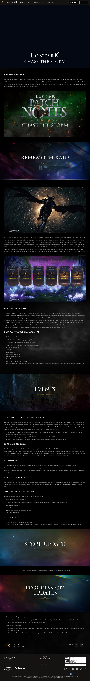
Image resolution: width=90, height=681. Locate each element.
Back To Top (45, 659)
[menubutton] (45, 664)
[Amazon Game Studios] (8, 669)
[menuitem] (23, 2)
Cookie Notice (37, 674)
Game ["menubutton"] (22, 2)
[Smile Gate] (20, 669)
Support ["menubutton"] (49, 2)
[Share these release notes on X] (76, 645)
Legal (19, 674)
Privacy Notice (27, 674)
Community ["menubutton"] (38, 2)
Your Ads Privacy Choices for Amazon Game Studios (57, 674)
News (29, 2)
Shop (84, 2)
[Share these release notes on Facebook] (81, 645)
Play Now (74, 2)
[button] (45, 114)
